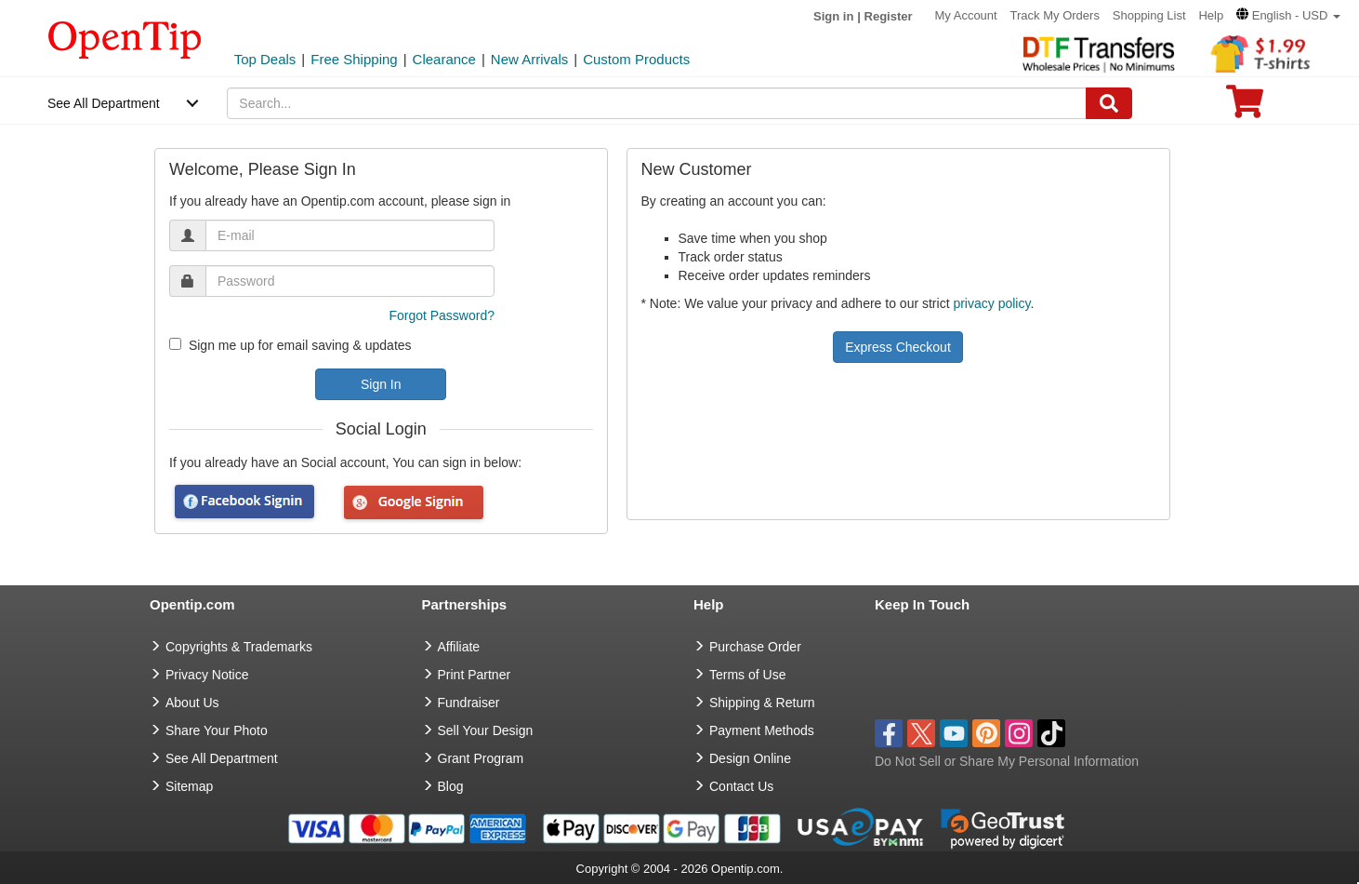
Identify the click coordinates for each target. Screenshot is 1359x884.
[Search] (1109, 103)
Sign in (833, 16)
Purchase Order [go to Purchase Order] (755, 646)
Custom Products (636, 59)
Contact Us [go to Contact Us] (741, 786)
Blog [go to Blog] (451, 786)
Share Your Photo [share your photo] (216, 730)
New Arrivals (529, 59)
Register (888, 16)
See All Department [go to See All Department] (221, 758)
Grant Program (481, 758)
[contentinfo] (125, 38)
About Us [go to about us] (192, 702)
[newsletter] (175, 344)
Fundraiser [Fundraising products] (469, 702)
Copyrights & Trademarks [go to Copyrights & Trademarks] (238, 646)
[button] (1288, 15)
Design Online (750, 758)
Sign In (381, 384)
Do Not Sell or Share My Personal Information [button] (1007, 761)
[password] (350, 281)
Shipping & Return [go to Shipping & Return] (762, 702)
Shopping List (1149, 15)
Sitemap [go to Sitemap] (189, 786)
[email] (350, 235)
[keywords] (656, 103)
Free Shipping (353, 59)
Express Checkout (898, 347)
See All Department (103, 103)
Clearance (444, 59)
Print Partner (474, 674)
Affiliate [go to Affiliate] (459, 646)
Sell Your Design (486, 730)
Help (1210, 15)
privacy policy (991, 303)
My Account (965, 15)
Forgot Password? (442, 315)
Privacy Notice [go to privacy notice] (206, 674)
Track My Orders (1055, 15)
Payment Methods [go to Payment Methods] (761, 730)
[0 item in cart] (1244, 107)
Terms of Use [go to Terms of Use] (747, 674)
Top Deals (265, 59)
